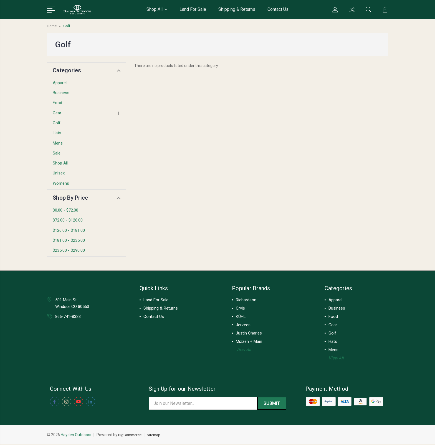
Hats (57, 132)
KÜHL (241, 316)
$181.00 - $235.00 (69, 240)
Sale (56, 153)
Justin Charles (249, 333)
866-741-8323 (68, 316)
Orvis (240, 308)
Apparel (60, 82)
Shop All (156, 9)
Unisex (59, 173)
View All (243, 349)
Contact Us (278, 9)
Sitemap (156, 435)
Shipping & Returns (236, 9)
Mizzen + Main (249, 341)
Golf (56, 122)
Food (57, 102)
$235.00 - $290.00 (69, 250)
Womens (61, 183)
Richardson (246, 299)
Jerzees (243, 324)
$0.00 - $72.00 (65, 210)
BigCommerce (130, 435)
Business (61, 92)
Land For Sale (192, 9)
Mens (58, 143)
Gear (57, 112)
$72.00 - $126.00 (68, 220)
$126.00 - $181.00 (69, 230)
